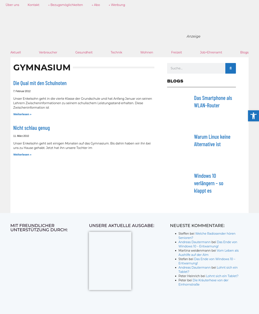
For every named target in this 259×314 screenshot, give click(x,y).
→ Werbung (116, 5)
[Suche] (230, 68)
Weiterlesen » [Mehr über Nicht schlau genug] (22, 154)
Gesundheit (84, 52)
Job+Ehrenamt (211, 52)
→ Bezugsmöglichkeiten (65, 5)
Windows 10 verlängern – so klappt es (208, 183)
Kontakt (34, 5)
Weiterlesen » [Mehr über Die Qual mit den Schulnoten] (22, 114)
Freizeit (176, 52)
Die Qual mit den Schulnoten (40, 83)
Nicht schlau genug (31, 127)
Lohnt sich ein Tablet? (222, 276)
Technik (116, 52)
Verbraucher (48, 52)
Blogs (244, 52)
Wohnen (146, 52)
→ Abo (95, 5)
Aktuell (15, 52)
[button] (253, 115)
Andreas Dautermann (195, 242)
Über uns (12, 5)
